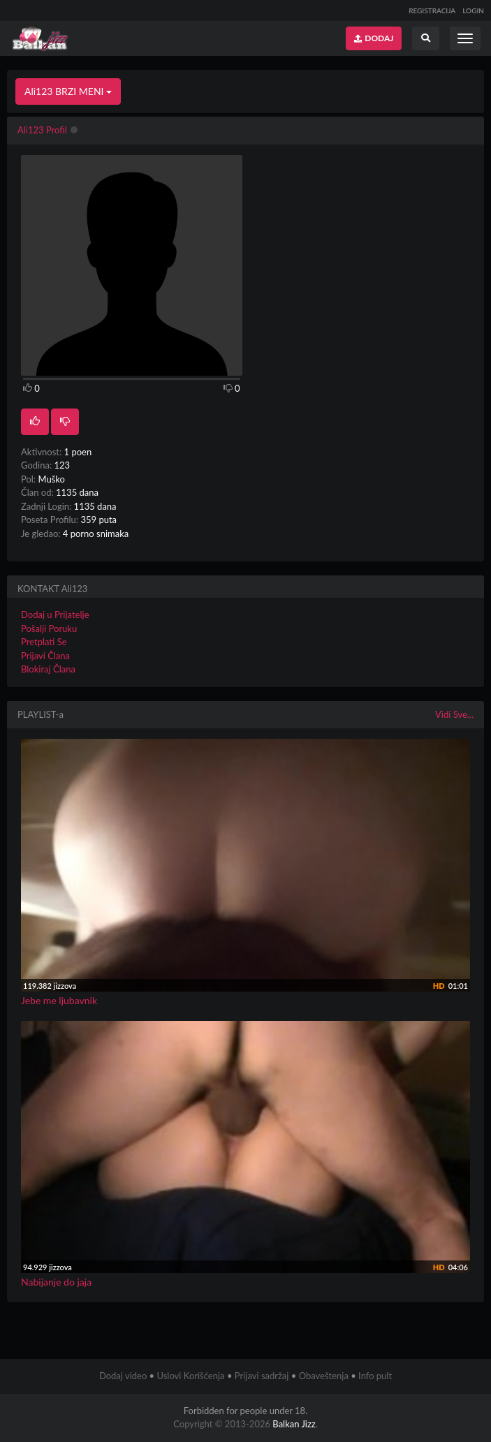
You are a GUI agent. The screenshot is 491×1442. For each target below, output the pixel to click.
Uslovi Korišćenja (190, 1375)
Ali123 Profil (42, 129)
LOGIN (473, 10)
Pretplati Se (44, 641)
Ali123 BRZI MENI (68, 91)
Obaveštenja (324, 1375)
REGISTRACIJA (432, 10)
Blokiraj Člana (48, 669)
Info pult (375, 1375)
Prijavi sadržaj (262, 1375)
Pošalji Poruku (49, 628)
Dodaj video (123, 1375)
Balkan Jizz (293, 1423)
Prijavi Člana (45, 655)
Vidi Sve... (454, 714)
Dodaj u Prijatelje (55, 614)
